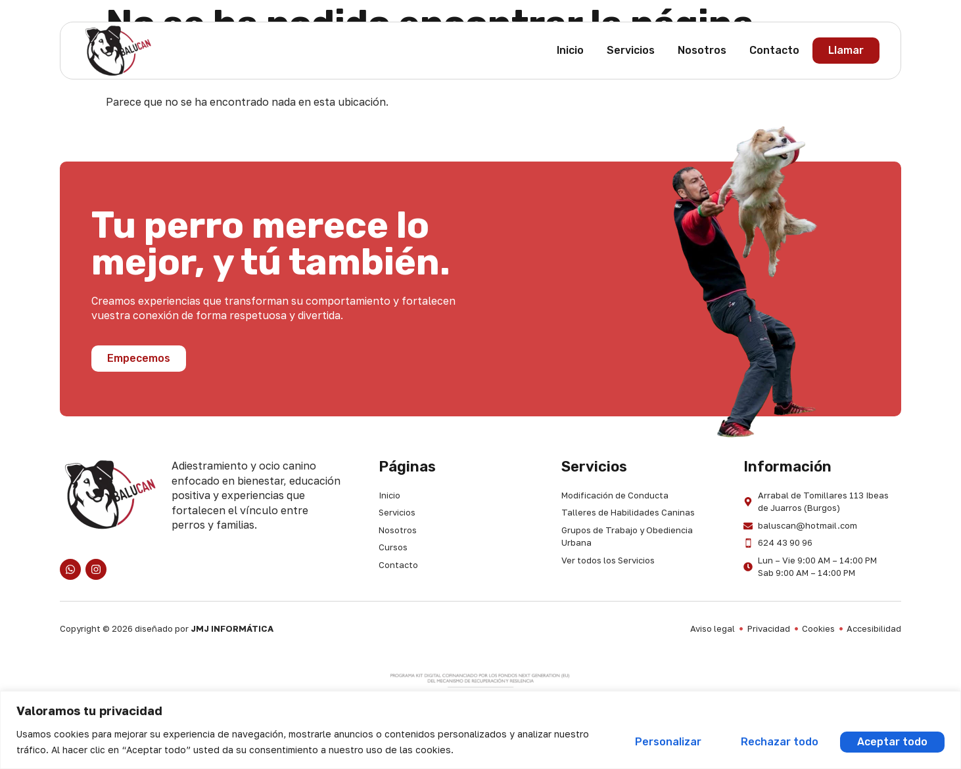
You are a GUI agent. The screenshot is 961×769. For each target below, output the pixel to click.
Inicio (570, 50)
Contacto (774, 50)
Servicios (631, 50)
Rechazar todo (777, 742)
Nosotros (702, 50)
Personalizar (664, 742)
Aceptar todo (891, 742)
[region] (480, 730)
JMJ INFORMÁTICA (232, 628)
